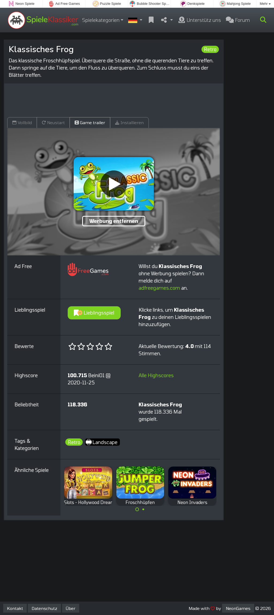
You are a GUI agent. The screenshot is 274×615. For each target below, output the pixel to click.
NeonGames (238, 608)
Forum (238, 20)
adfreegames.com (159, 288)
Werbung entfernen (113, 221)
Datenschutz (44, 608)
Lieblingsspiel (94, 313)
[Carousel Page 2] (143, 509)
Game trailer (90, 122)
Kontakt (15, 608)
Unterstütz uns (199, 20)
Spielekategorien (101, 20)
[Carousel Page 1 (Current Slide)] (137, 509)
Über (70, 608)
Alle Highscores (156, 375)
